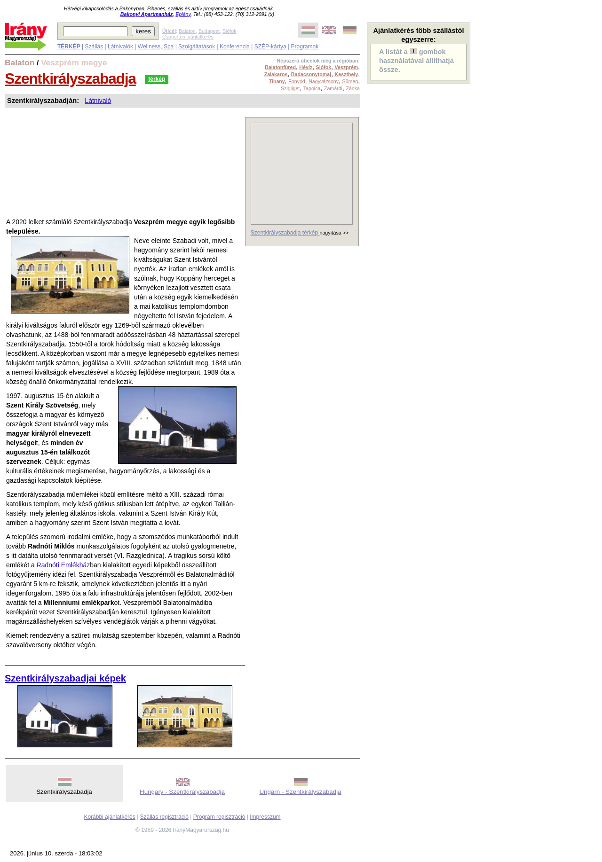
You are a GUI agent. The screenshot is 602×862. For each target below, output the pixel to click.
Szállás (94, 46)
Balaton (187, 31)
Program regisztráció (219, 817)
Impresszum (265, 817)
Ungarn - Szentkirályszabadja (300, 791)
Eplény (182, 14)
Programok (305, 46)
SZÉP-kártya (270, 46)
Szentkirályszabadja (70, 78)
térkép (156, 79)
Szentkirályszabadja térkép (285, 232)
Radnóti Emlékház (63, 565)
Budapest (209, 31)
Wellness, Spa (156, 46)
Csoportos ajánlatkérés (188, 36)
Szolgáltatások (196, 46)
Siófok (229, 31)
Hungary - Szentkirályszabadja (182, 791)
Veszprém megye (74, 62)
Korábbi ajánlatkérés (109, 817)
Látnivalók (120, 46)
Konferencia (235, 46)
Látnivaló (98, 100)
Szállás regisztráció (164, 817)
